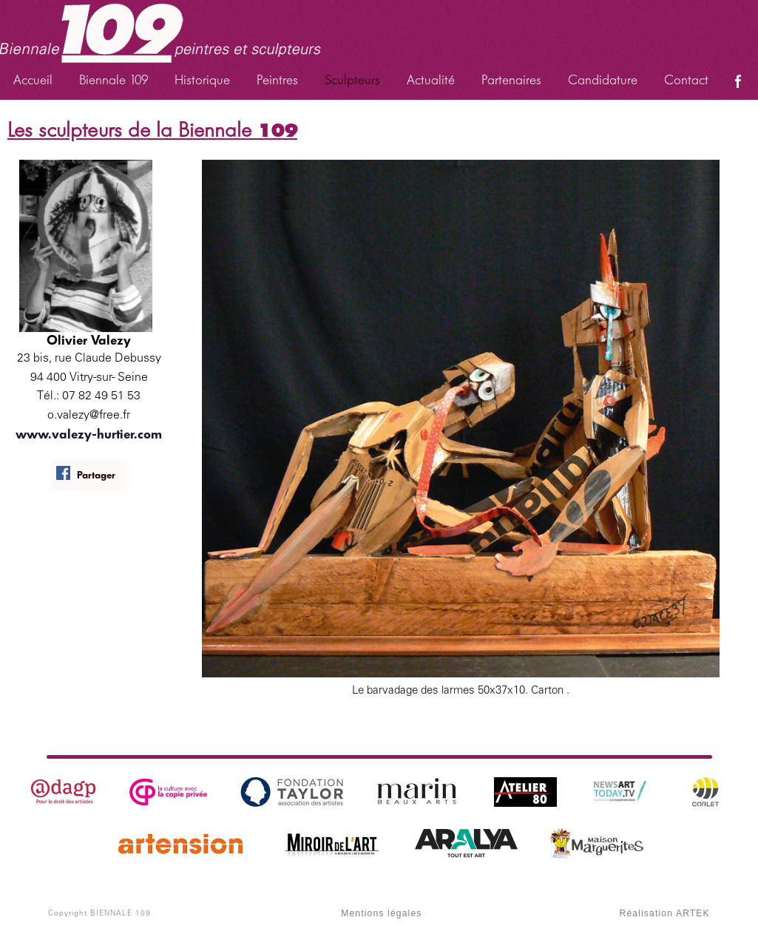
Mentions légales (381, 913)
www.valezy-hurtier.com (89, 434)
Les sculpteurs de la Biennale (152, 130)
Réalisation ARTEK (665, 913)
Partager (85, 473)
